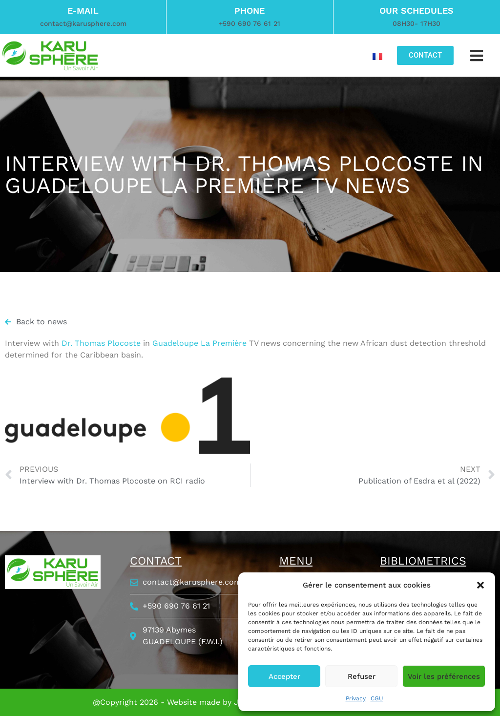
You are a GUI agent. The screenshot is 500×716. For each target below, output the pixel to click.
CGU (377, 698)
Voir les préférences (444, 676)
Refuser (361, 676)
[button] (480, 585)
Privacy (356, 698)
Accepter (284, 676)
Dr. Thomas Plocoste (101, 343)
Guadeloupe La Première (199, 343)
